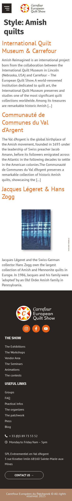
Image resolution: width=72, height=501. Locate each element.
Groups (9, 392)
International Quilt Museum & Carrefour (29, 47)
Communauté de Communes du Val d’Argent (25, 122)
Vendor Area (12, 358)
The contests (13, 375)
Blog (8, 427)
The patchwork (14, 415)
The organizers (14, 409)
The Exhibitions (15, 346)
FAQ (7, 398)
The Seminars (14, 364)
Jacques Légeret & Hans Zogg (33, 192)
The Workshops (15, 352)
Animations (12, 369)
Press (8, 421)
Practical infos (14, 404)
